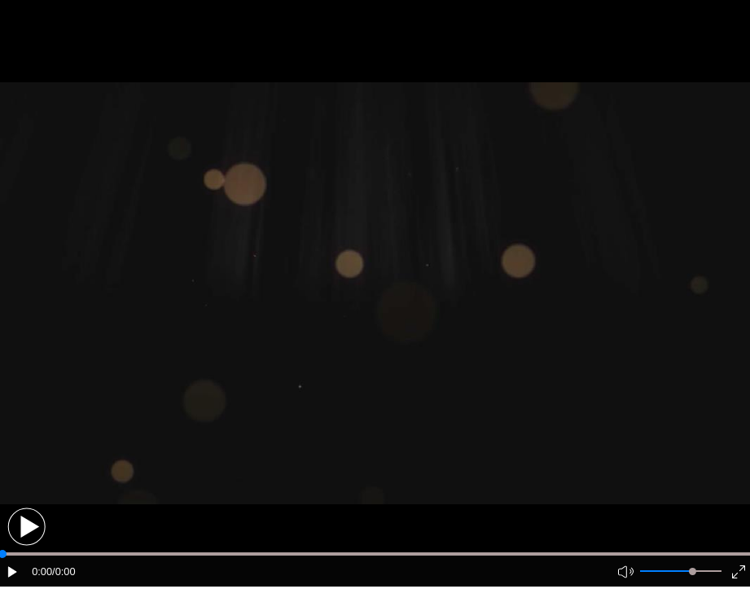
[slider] (692, 571)
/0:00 (63, 571)
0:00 (42, 571)
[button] (26, 526)
